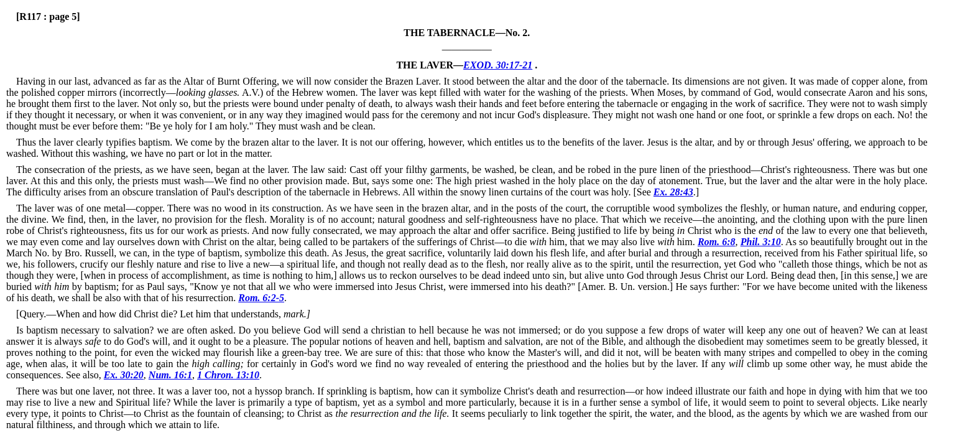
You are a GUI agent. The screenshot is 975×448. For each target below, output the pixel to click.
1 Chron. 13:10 (228, 375)
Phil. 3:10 (761, 241)
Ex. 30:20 (124, 375)
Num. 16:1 (170, 375)
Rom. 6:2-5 (261, 297)
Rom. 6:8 (717, 241)
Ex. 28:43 (673, 192)
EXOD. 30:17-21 (497, 65)
